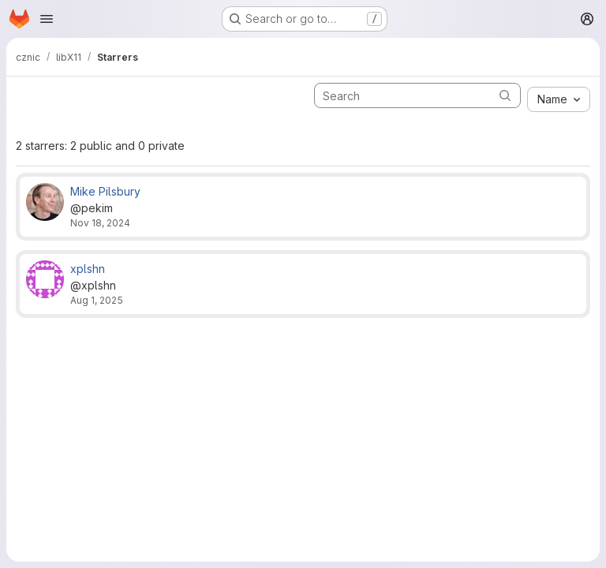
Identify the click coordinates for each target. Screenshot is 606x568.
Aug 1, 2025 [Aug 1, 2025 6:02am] (96, 300)
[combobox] (558, 99)
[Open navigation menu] (46, 19)
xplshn (87, 268)
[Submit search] (505, 95)
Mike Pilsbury (105, 191)
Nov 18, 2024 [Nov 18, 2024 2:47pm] (100, 223)
